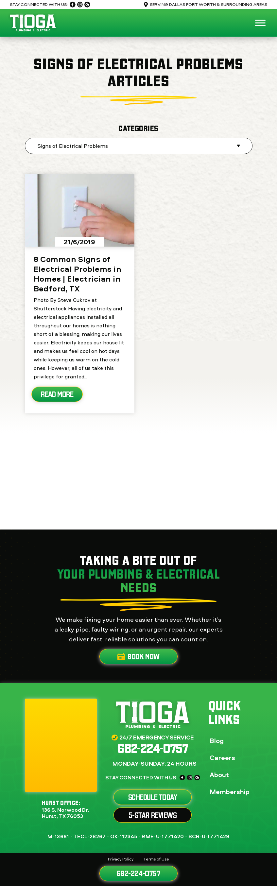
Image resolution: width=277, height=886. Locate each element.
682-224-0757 (138, 873)
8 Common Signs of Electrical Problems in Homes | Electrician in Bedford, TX (78, 273)
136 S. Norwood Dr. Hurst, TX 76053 (65, 813)
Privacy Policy (120, 859)
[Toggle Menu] (260, 23)
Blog (217, 740)
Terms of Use (156, 859)
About (219, 774)
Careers (222, 757)
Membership (230, 791)
